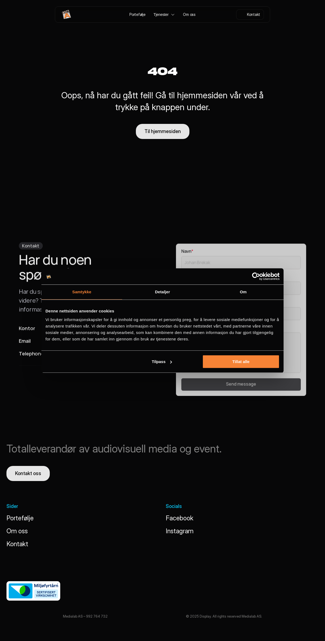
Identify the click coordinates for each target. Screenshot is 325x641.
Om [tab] (243, 292)
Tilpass (162, 361)
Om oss (17, 531)
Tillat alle (240, 361)
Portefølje (20, 518)
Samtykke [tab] (81, 292)
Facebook (179, 518)
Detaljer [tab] (162, 292)
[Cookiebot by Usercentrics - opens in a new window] (256, 276)
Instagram (179, 531)
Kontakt (17, 544)
